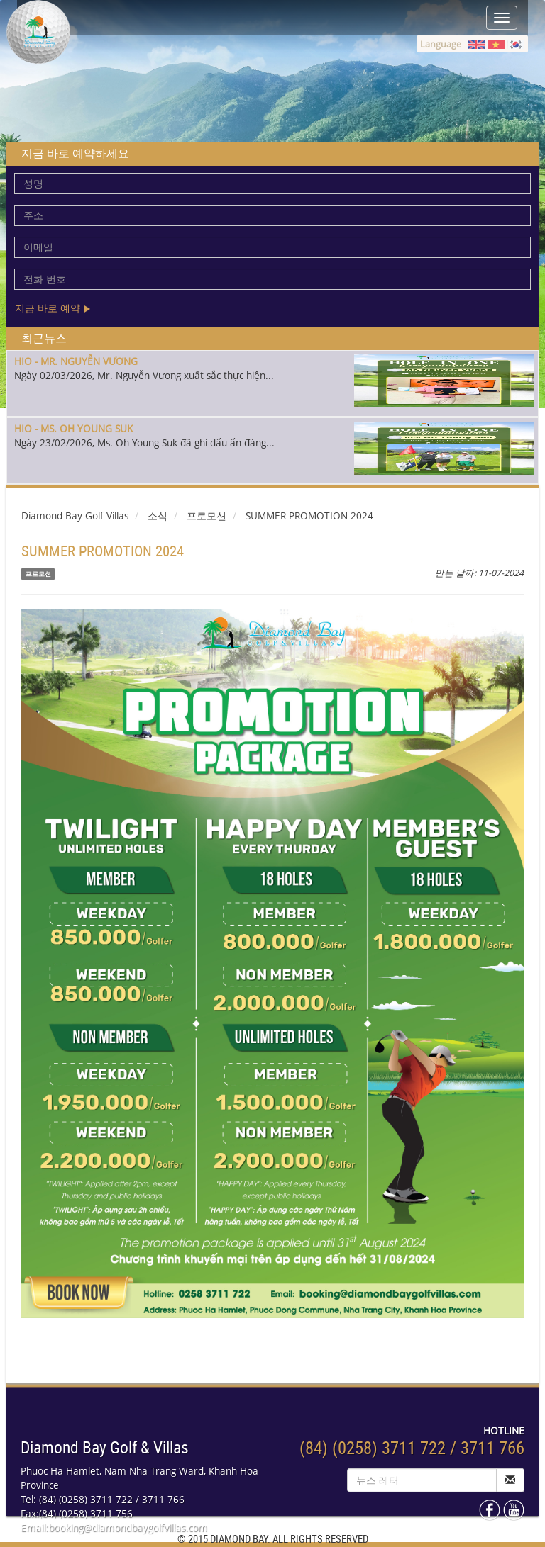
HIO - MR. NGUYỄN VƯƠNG (76, 361)
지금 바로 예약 (53, 308)
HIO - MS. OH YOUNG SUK (73, 428)
